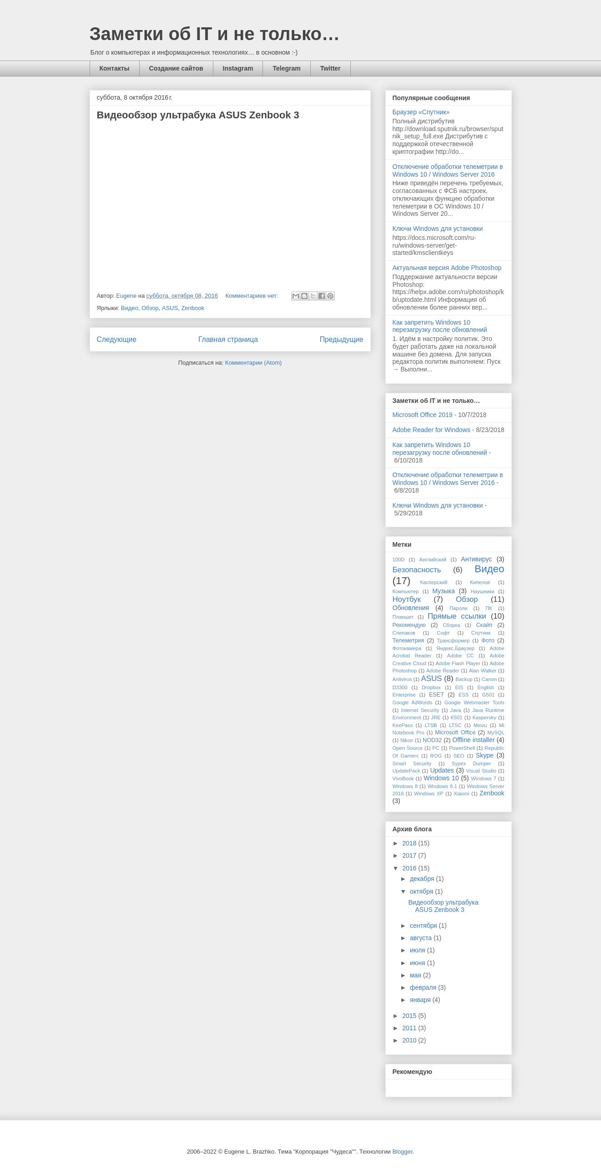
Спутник (480, 633)
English (485, 687)
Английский (433, 559)
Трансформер (453, 640)
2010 (410, 1040)
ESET (436, 695)
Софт (443, 633)
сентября (424, 925)
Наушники (483, 591)
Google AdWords (413, 702)
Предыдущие (342, 339)
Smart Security (412, 763)
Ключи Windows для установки (438, 228)
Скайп (484, 625)
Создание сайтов (176, 68)
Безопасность (417, 569)
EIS (459, 687)
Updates (442, 770)
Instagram (238, 68)
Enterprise (404, 694)
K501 (456, 717)
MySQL (495, 732)
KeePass (403, 725)
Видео (129, 308)
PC (435, 748)
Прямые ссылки (457, 616)
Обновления (411, 607)
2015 (410, 1015)
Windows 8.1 (442, 786)
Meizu (480, 725)
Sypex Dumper (471, 763)
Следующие (117, 339)
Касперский (434, 582)
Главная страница (228, 339)
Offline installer (473, 739)
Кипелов (480, 582)
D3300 (400, 687)
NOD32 (432, 740)
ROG (436, 755)
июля (418, 950)
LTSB (430, 725)
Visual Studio (481, 770)
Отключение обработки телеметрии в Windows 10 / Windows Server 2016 (448, 170)
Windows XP (429, 793)
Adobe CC (460, 655)
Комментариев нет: (253, 295)
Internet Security (420, 710)
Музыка (443, 591)
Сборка (451, 625)
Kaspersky (484, 717)
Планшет (403, 617)
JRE (435, 717)
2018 (410, 843)
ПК (488, 608)
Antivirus (402, 679)
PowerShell (462, 748)
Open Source (408, 748)
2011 (410, 1028)
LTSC (455, 725)
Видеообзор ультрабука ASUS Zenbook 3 (198, 115)
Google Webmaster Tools (474, 702)
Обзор (150, 308)
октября (422, 891)
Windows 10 (441, 778)
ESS (464, 694)
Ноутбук (407, 599)
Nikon (407, 740)
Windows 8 (405, 786)
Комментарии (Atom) (253, 362)
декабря (423, 878)
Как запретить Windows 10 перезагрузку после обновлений (440, 326)
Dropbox (431, 687)
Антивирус (476, 559)
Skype (485, 755)
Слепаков (404, 633)
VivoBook (403, 778)
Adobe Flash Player (457, 663)
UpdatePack (406, 770)
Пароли (458, 608)
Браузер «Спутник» (421, 112)
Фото (488, 640)
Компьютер (406, 591)
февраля (424, 987)
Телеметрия (408, 640)
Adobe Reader (443, 670)
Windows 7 (483, 778)
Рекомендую (409, 625)
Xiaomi (461, 793)
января (421, 999)
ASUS (170, 308)
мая (416, 975)
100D (399, 559)
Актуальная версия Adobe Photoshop (447, 267)
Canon (489, 679)
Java (455, 710)
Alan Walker (482, 670)
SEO (459, 755)
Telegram (286, 68)
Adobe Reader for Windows (431, 429)
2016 (410, 868)
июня (418, 963)
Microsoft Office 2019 (423, 414)
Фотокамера (407, 648)
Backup (463, 679)
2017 (410, 855)
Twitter (330, 68)
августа (422, 937)
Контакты (115, 68)
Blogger (402, 1151)
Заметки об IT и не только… (215, 34)
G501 (488, 694)
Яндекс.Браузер (455, 648)
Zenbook (192, 308)
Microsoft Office (455, 732)
